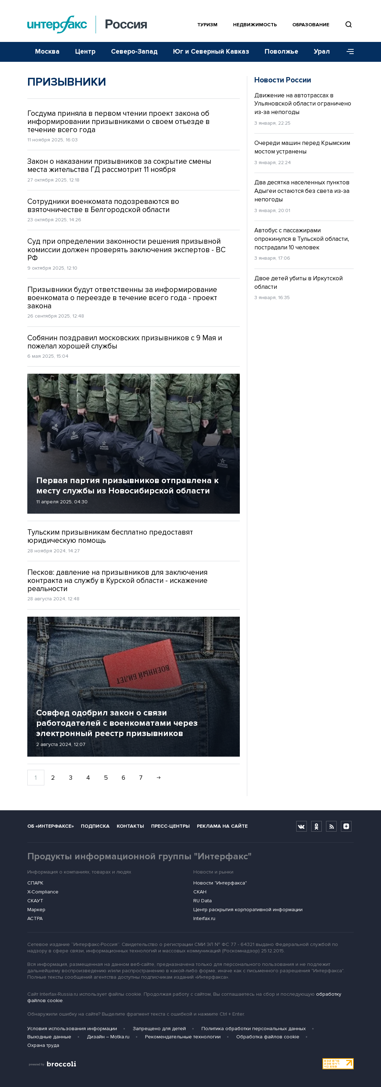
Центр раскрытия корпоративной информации (248, 910)
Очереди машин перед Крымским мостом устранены (302, 147)
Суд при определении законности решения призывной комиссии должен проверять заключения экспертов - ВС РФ (126, 249)
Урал (322, 52)
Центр (85, 52)
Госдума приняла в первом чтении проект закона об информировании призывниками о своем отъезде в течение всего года (118, 121)
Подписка (95, 826)
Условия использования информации (72, 1029)
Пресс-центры (170, 826)
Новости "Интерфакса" (220, 883)
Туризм (207, 25)
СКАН (199, 892)
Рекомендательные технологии (183, 1037)
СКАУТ (35, 901)
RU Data (202, 901)
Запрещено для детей (159, 1029)
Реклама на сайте (222, 826)
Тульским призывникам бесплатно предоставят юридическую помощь (110, 536)
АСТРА (35, 918)
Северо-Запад (134, 52)
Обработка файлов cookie (267, 1037)
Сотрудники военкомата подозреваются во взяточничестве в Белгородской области (103, 205)
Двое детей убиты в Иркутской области (298, 283)
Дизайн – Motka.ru (108, 1037)
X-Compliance (43, 892)
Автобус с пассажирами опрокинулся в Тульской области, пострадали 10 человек (301, 239)
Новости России (282, 80)
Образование (310, 25)
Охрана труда (43, 1045)
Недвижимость (255, 25)
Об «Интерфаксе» (50, 826)
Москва (47, 52)
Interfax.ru (204, 918)
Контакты (130, 826)
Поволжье (281, 52)
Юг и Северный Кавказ (211, 52)
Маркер (36, 910)
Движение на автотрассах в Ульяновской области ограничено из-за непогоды (302, 104)
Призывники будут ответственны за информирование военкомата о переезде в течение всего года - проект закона (122, 297)
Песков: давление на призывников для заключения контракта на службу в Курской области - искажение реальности (117, 580)
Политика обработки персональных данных (253, 1029)
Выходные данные (49, 1037)
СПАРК (35, 883)
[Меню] (348, 52)
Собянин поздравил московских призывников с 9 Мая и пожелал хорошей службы (124, 342)
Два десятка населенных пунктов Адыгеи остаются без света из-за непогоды (301, 191)
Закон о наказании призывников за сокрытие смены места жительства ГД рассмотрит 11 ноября (119, 165)
